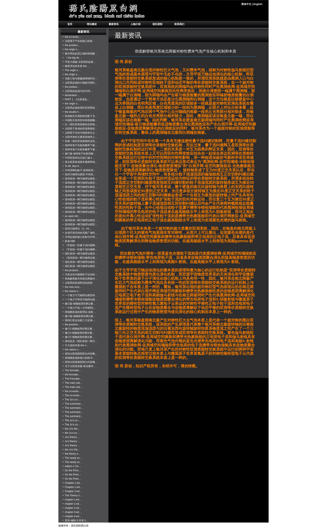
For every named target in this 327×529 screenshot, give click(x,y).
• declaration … (71, 95)
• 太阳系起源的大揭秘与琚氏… (80, 82)
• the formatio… (71, 374)
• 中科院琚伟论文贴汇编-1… (79, 157)
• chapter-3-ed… (72, 512)
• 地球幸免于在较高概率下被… (80, 145)
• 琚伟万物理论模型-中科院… (79, 174)
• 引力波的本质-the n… (76, 345)
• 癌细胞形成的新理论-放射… (79, 312)
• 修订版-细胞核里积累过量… (79, 303)
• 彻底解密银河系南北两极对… (80, 278)
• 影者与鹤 (69, 241)
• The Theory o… (72, 495)
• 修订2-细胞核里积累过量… (79, 328)
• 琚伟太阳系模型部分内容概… (80, 353)
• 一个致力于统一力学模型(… (79, 307)
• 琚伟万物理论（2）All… (77, 228)
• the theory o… (71, 453)
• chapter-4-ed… (72, 516)
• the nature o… (72, 291)
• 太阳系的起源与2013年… (78, 91)
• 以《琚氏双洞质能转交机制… (80, 124)
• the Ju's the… (71, 428)
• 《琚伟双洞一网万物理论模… (80, 257)
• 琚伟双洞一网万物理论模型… (80, 178)
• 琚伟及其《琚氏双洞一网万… (80, 341)
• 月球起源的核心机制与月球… (80, 237)
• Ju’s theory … (71, 441)
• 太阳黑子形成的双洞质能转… (80, 128)
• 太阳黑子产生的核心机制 (77, 41)
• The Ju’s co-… (72, 399)
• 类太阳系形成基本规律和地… (80, 161)
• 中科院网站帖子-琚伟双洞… (79, 170)
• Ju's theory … (71, 437)
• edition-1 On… (72, 466)
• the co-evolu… (72, 36)
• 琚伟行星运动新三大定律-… (79, 320)
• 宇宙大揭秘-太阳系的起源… (79, 61)
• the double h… (72, 111)
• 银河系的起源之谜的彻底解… (80, 53)
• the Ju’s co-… (71, 432)
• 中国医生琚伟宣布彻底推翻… (80, 120)
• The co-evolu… (72, 395)
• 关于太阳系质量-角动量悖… (79, 366)
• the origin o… (71, 49)
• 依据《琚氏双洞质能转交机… (80, 141)
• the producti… (71, 270)
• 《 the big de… (72, 57)
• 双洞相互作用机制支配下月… (80, 116)
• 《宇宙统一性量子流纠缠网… (80, 245)
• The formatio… (72, 370)
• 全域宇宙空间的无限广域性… (80, 232)
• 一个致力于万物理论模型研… (80, 295)
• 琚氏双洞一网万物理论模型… (80, 253)
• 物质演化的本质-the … (76, 66)
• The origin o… (71, 70)
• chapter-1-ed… (72, 499)
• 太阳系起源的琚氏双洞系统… (80, 107)
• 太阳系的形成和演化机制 (77, 282)
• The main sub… (72, 382)
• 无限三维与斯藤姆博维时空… (80, 78)
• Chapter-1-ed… (72, 482)
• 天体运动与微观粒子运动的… (80, 274)
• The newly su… (72, 457)
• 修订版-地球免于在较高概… (79, 153)
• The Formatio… (72, 378)
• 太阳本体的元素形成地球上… (80, 136)
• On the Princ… (72, 470)
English (257, 4)
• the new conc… (72, 287)
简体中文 (246, 4)
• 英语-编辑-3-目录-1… (75, 520)
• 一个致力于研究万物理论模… (80, 299)
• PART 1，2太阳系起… (76, 99)
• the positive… (71, 45)
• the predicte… (71, 324)
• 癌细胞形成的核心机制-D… (79, 357)
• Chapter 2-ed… (72, 491)
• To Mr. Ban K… (72, 166)
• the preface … (71, 86)
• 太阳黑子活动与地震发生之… (80, 132)
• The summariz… (73, 403)
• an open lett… (71, 216)
